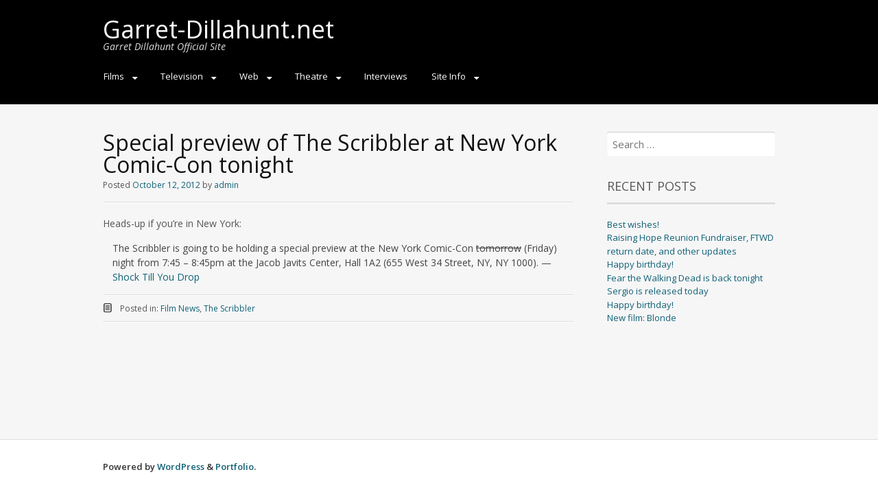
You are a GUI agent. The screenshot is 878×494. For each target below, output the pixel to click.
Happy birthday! (640, 264)
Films (114, 76)
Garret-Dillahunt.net (218, 29)
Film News (180, 308)
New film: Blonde (641, 317)
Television (182, 76)
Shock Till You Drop (156, 276)
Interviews (385, 76)
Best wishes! (633, 224)
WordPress (180, 466)
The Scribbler (229, 308)
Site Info (448, 76)
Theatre (311, 76)
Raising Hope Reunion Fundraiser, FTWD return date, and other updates (690, 244)
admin (226, 185)
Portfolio (234, 466)
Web (249, 76)
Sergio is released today (658, 291)
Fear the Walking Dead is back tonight (685, 278)
